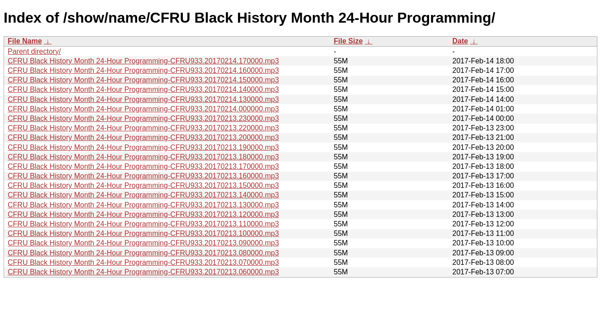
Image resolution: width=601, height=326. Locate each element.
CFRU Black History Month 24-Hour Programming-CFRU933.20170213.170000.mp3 (143, 166)
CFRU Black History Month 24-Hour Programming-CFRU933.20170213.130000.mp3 (143, 205)
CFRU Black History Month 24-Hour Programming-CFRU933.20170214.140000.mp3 (143, 89)
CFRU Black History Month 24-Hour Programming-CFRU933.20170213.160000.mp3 (143, 176)
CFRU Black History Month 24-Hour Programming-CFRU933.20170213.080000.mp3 (143, 253)
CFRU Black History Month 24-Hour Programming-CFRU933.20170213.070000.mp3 (143, 262)
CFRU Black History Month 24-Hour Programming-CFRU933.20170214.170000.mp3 (143, 61)
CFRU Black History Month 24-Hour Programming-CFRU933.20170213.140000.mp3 (143, 195)
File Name (25, 41)
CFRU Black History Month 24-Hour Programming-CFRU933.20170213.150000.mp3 (143, 185)
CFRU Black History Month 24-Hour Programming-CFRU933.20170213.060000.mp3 (143, 272)
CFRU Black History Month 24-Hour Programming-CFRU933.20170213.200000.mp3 (143, 137)
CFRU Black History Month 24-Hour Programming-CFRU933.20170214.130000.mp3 (143, 99)
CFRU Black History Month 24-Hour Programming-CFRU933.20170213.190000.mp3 (143, 147)
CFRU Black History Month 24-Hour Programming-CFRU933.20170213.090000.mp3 (143, 243)
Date (460, 41)
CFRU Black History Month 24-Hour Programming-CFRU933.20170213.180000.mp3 (143, 157)
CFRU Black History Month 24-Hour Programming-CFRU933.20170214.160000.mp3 (143, 70)
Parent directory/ (34, 51)
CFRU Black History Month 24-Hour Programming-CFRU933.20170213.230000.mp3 (143, 118)
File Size (348, 41)
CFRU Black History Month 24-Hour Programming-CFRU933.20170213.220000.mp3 (143, 128)
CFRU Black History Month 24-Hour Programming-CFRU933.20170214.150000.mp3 (143, 80)
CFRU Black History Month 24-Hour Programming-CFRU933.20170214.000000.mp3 (143, 109)
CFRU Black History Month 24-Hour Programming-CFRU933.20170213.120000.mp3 (143, 214)
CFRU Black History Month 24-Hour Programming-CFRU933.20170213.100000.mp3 (143, 233)
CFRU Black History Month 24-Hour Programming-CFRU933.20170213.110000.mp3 (143, 224)
